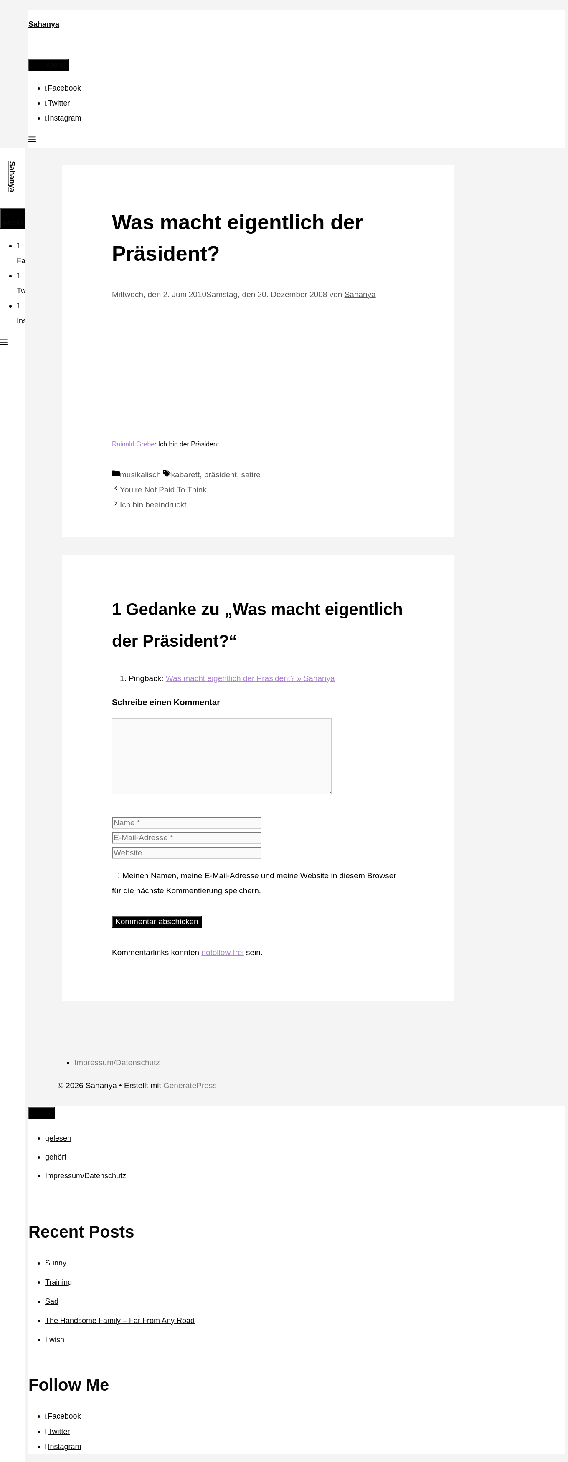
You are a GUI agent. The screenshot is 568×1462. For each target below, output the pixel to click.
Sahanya (43, 24)
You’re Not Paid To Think (163, 489)
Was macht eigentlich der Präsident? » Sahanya (250, 678)
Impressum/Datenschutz (117, 1062)
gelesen (58, 1138)
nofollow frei (222, 952)
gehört (55, 1157)
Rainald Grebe (133, 444)
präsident (220, 474)
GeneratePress (190, 1085)
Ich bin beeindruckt (153, 504)
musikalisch (140, 474)
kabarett (185, 474)
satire (250, 474)
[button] (32, 140)
